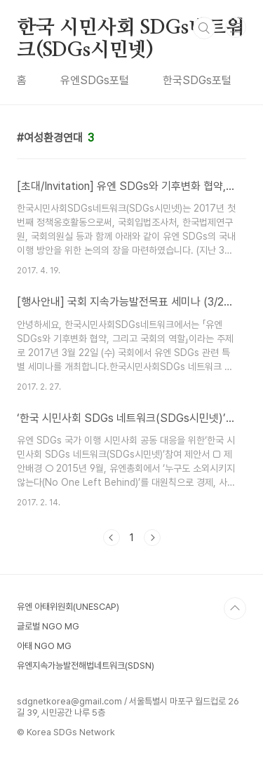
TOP (235, 608)
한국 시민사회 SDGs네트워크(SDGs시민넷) (131, 28)
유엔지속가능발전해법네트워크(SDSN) (85, 665)
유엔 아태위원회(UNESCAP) (68, 606)
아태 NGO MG (44, 646)
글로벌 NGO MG (48, 626)
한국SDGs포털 (197, 80)
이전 (111, 537)
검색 (204, 28)
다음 (152, 537)
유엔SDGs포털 (94, 80)
